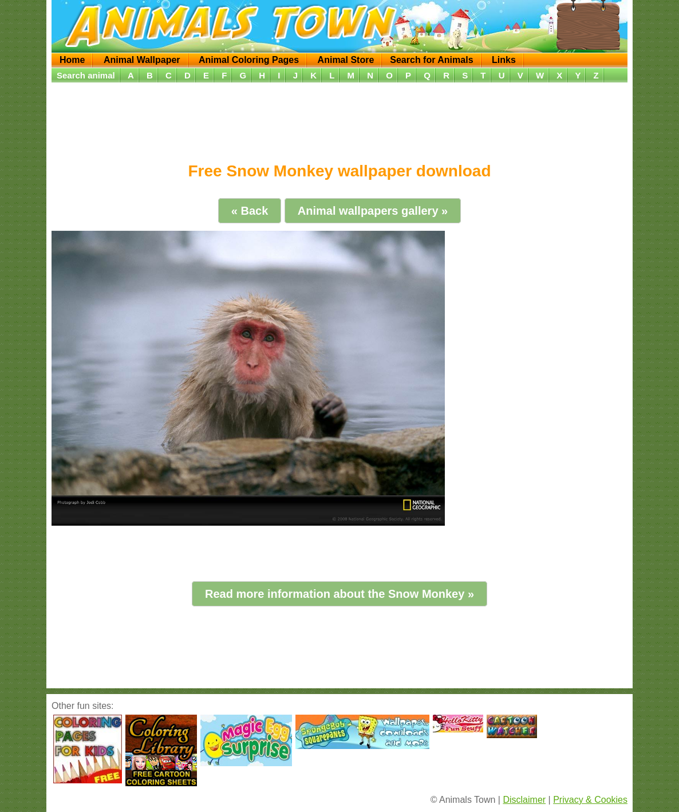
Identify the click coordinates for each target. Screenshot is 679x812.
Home (72, 60)
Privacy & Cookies (590, 800)
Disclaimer (524, 800)
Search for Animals (431, 60)
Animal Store (346, 60)
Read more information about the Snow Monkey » (339, 594)
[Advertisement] (339, 118)
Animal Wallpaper (142, 60)
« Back (250, 210)
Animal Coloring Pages (249, 60)
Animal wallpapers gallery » (373, 210)
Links (504, 60)
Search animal (86, 75)
